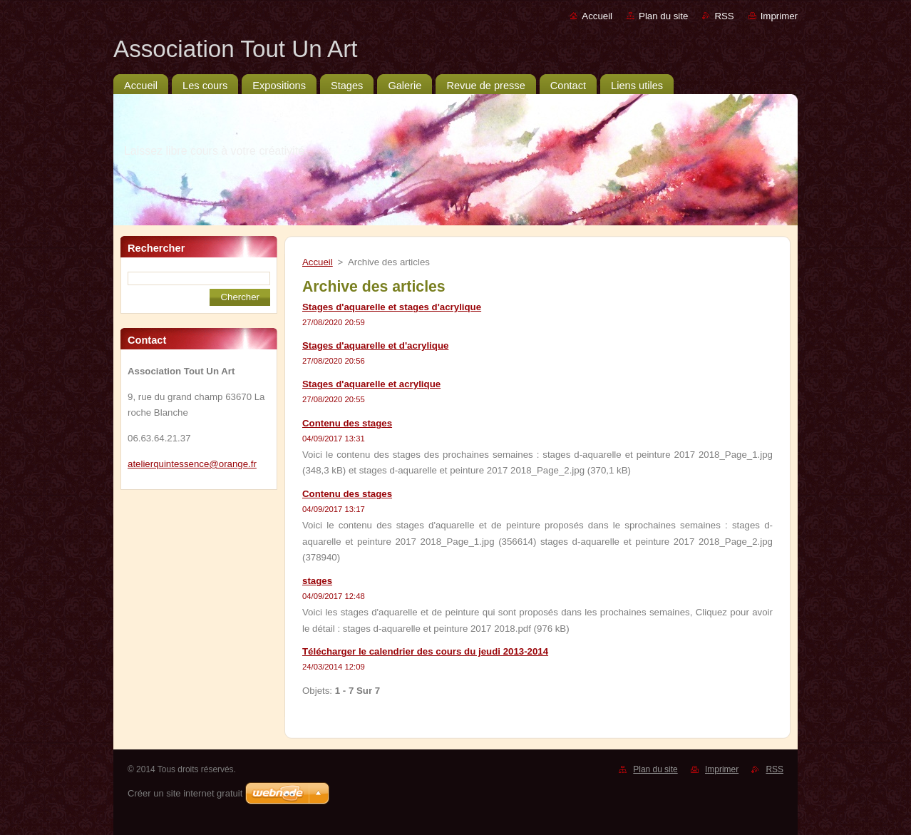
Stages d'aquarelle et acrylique (371, 384)
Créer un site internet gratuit (185, 793)
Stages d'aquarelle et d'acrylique (375, 345)
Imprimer (779, 16)
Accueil (597, 16)
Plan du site (663, 16)
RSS (724, 16)
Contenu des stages (347, 423)
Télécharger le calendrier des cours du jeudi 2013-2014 (425, 651)
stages (317, 580)
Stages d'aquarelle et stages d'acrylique (391, 307)
